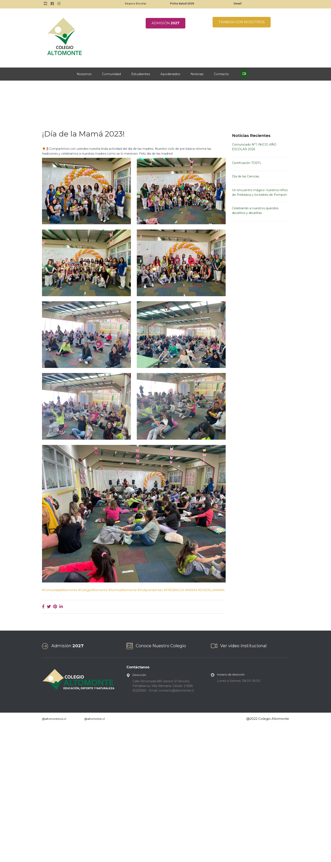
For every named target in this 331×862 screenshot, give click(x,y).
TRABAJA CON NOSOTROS (241, 22)
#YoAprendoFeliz (150, 590)
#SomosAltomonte (122, 590)
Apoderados (170, 74)
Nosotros (84, 74)
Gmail (237, 3)
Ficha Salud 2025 (182, 3)
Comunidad (111, 74)
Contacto (221, 74)
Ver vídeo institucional (243, 645)
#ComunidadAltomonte (59, 590)
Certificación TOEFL (246, 163)
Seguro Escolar (136, 3)
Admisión (67, 645)
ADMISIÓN (165, 23)
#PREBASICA (174, 590)
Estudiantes (140, 74)
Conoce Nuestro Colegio (161, 645)
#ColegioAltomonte (92, 590)
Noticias (197, 74)
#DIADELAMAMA (211, 590)
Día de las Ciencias (245, 176)
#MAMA (191, 590)
